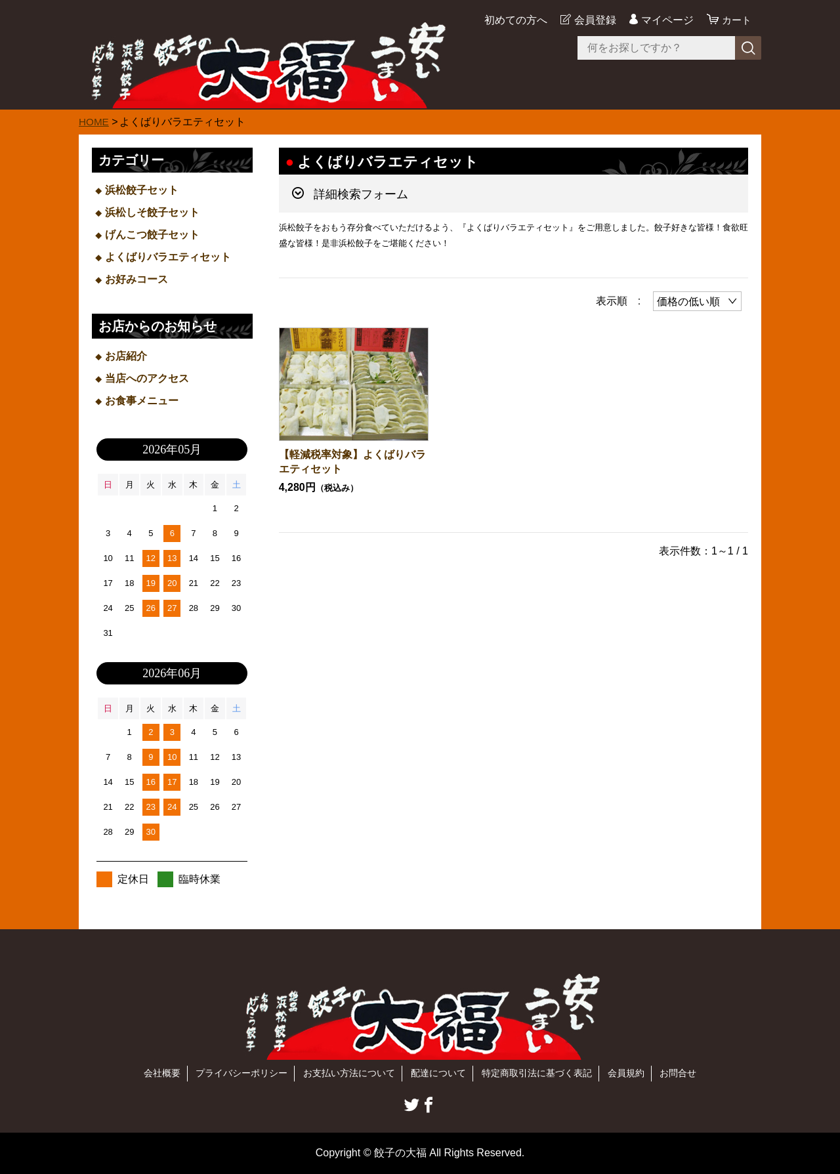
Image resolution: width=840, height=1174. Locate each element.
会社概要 (162, 1073)
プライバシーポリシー (241, 1073)
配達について (438, 1073)
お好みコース (136, 279)
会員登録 (593, 20)
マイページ (665, 20)
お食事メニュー (141, 400)
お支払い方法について (349, 1073)
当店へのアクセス (147, 378)
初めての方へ (513, 20)
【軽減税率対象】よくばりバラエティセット (352, 461)
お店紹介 (126, 356)
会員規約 (626, 1073)
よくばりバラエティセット (168, 256)
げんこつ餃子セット (152, 234)
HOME (94, 121)
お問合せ (678, 1073)
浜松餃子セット (141, 190)
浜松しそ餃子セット (152, 212)
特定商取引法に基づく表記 (537, 1073)
